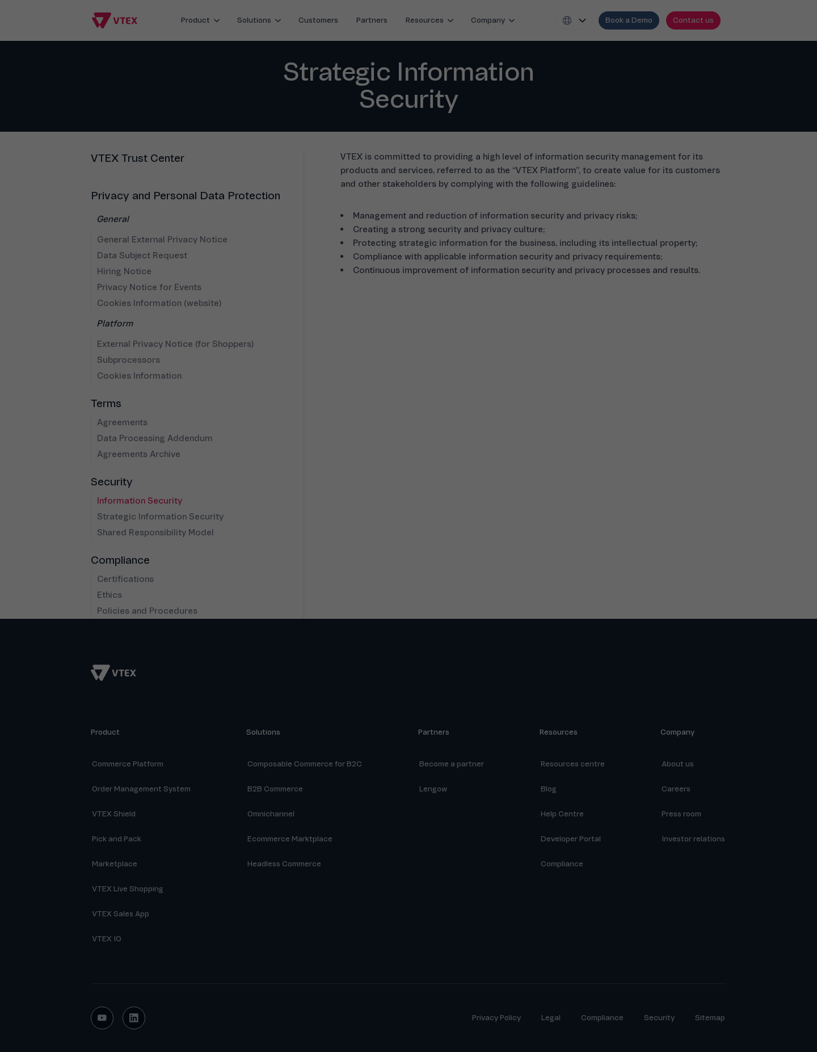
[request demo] (629, 20)
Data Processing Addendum (155, 438)
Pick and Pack (116, 839)
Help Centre (562, 814)
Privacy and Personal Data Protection (185, 196)
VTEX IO (106, 939)
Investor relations (693, 839)
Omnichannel (270, 814)
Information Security (139, 500)
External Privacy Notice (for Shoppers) (175, 344)
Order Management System (141, 789)
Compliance (120, 560)
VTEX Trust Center (137, 158)
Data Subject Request (142, 255)
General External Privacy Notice (162, 239)
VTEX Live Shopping (127, 889)
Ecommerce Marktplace (289, 839)
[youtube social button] (102, 1018)
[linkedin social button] (134, 1018)
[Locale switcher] (575, 20)
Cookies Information (139, 376)
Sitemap (710, 1017)
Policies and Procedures (147, 611)
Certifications (125, 579)
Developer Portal (571, 839)
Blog (549, 789)
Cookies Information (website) (159, 303)
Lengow (433, 789)
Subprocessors (128, 360)
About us (678, 764)
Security (112, 482)
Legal (551, 1017)
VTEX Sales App (120, 914)
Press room (681, 814)
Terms (106, 403)
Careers (676, 789)
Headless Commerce (284, 864)
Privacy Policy (496, 1017)
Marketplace (114, 864)
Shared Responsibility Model (155, 532)
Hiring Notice (124, 271)
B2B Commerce (275, 789)
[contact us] (693, 20)
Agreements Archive (138, 454)
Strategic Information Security (160, 516)
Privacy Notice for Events (149, 287)
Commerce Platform (127, 764)
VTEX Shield (114, 814)
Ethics (109, 595)
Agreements (122, 422)
